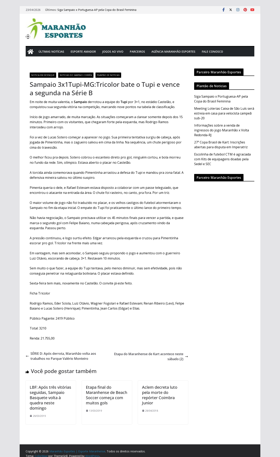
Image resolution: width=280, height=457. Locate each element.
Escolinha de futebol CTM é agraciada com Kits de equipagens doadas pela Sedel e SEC (222, 159)
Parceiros (137, 51)
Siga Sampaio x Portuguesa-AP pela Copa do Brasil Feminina (96, 10)
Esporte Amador (83, 51)
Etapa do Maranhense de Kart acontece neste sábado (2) (151, 356)
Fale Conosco (212, 51)
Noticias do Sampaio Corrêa (76, 75)
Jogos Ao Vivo (112, 51)
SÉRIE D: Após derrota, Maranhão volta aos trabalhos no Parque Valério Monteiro (61, 356)
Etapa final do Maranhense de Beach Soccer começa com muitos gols (106, 395)
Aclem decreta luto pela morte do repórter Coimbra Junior (159, 395)
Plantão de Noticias (108, 75)
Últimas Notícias (51, 51)
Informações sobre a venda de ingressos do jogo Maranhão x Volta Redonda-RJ (221, 130)
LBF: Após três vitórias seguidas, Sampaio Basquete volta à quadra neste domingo (50, 397)
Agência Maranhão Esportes (173, 51)
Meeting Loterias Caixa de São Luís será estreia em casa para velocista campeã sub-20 (224, 113)
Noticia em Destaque (43, 75)
